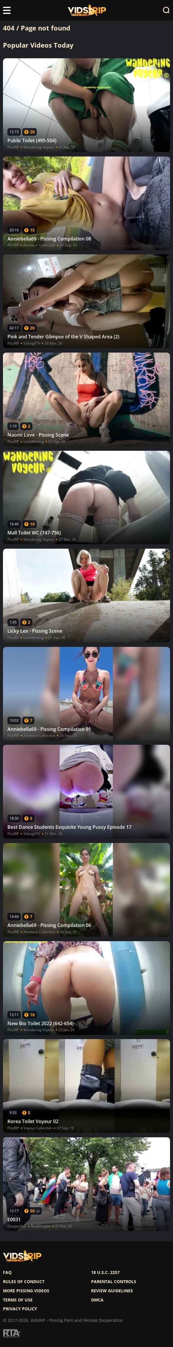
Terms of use (18, 1300)
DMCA (97, 1300)
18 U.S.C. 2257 (105, 1272)
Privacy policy (20, 1309)
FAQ (7, 1272)
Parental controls (113, 1281)
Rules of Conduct (24, 1281)
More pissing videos (26, 1290)
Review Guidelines (112, 1290)
